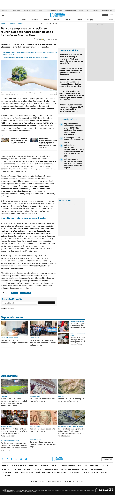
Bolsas (68, 204)
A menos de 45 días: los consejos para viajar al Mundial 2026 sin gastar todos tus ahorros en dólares (14, 402)
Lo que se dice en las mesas (54, 10)
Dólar (24, 20)
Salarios (41, 10)
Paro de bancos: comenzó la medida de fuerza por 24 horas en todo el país (43, 342)
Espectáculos (96, 469)
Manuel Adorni (16, 10)
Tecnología (6, 472)
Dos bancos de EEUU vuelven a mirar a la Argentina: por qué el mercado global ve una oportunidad (78, 341)
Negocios (68, 20)
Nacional (17, 469)
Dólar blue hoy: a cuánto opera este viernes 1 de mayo (71, 400)
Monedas (62, 204)
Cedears (81, 204)
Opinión (79, 20)
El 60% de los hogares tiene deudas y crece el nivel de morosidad (78, 325)
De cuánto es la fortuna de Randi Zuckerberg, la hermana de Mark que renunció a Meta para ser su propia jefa (71, 58)
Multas (104, 472)
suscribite (104, 14)
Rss (16, 472)
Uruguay (90, 20)
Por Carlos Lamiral (6, 451)
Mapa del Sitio (27, 472)
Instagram (11, 459)
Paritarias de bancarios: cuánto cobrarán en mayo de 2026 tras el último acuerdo (19, 141)
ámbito (3, 23)
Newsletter (111, 19)
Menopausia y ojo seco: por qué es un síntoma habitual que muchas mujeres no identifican (70, 71)
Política (56, 20)
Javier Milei (96, 10)
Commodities (75, 204)
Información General (70, 469)
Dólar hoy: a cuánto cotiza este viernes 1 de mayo (74, 139)
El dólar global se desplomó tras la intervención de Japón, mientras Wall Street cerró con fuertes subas (71, 432)
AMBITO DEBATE (74, 482)
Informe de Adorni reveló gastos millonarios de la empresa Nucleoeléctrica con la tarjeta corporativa (70, 83)
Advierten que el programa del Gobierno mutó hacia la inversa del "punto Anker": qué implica (74, 163)
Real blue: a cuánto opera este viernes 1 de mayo (42, 430)
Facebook (7, 459)
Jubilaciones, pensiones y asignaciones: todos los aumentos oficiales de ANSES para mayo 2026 (74, 150)
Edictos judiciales (90, 472)
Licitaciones (7, 476)
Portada (5, 466)
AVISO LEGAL (74, 472)
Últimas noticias (19, 466)
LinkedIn (16, 459)
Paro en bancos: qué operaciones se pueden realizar (14, 341)
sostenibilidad (25, 293)
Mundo (27, 469)
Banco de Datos (68, 466)
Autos (84, 469)
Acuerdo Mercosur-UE (29, 10)
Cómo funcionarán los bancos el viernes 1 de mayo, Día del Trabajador (25, 58)
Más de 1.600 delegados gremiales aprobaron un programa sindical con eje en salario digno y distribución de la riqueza (71, 95)
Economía (34, 20)
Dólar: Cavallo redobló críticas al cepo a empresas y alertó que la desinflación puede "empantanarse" (14, 432)
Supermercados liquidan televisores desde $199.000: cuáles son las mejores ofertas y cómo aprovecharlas (73, 129)
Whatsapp (26, 459)
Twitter (3, 459)
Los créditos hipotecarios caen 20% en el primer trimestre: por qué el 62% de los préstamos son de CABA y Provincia (48, 143)
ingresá (111, 14)
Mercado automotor (70, 10)
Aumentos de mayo (107, 10)
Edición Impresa (51, 469)
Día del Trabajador (84, 10)
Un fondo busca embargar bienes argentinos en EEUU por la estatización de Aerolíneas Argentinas (71, 108)
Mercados (82, 466)
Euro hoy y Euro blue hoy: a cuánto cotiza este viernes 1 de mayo (43, 444)
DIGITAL (38, 482)
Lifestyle (5, 469)
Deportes (37, 469)
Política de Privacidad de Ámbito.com (51, 472)
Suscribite (47, 303)
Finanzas (46, 20)
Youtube (21, 459)
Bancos (20, 23)
